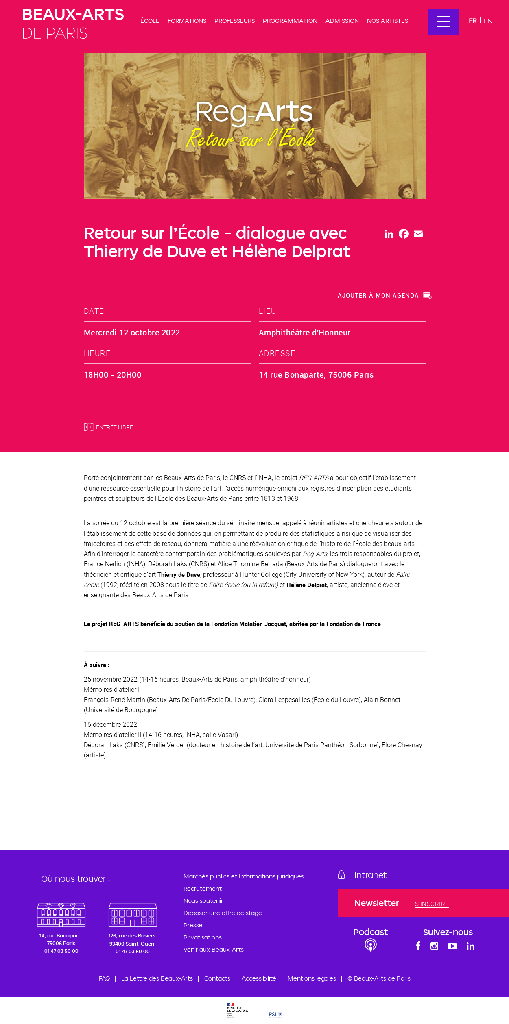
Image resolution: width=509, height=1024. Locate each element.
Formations (187, 20)
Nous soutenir (203, 900)
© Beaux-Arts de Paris (379, 978)
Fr (473, 20)
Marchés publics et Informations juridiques (244, 876)
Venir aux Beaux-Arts (214, 949)
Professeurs (234, 20)
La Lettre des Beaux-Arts (157, 978)
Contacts (217, 978)
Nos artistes (387, 20)
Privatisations (203, 937)
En (488, 20)
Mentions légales (312, 978)
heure (97, 353)
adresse (277, 353)
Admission (342, 20)
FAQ (104, 978)
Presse (193, 925)
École (149, 20)
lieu (268, 311)
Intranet (370, 875)
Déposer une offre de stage (223, 913)
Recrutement (203, 888)
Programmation (290, 20)
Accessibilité (259, 978)
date (94, 311)
